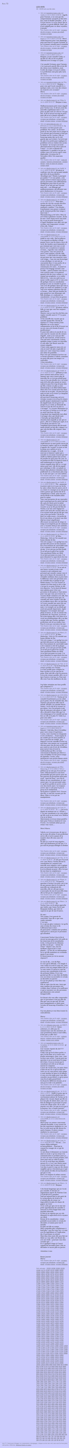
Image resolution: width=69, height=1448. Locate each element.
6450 (38, 1393)
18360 (57, 1278)
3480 (49, 1415)
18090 (43, 1281)
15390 (43, 1310)
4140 (56, 1410)
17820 (57, 1283)
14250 (52, 1321)
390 (58, 1438)
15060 (38, 1314)
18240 (47, 1280)
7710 (60, 1381)
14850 (43, 1315)
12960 (57, 1334)
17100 (57, 1291)
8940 (56, 1372)
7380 (41, 1385)
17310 (52, 1289)
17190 (43, 1291)
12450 (52, 1340)
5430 (45, 1400)
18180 (57, 1280)
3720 (49, 1414)
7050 (53, 1387)
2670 (60, 1421)
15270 (61, 1310)
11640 (61, 1348)
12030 (61, 1344)
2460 (56, 1423)
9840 (66, 1364)
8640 (64, 1374)
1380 (41, 1432)
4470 (45, 1408)
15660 (57, 1306)
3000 (49, 1419)
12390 (61, 1340)
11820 (66, 1346)
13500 (57, 1329)
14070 (52, 1323)
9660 (56, 1366)
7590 (45, 1383)
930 (65, 1434)
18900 (57, 1272)
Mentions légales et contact (23, 1445)
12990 (52, 1334)
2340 (41, 1425)
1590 (45, 1431)
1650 (38, 1431)
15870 (52, 1304)
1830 (45, 1429)
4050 (38, 1412)
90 (57, 1440)
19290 (53, 1268)
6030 (60, 1395)
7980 (56, 1380)
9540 (41, 1368)
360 (61, 1438)
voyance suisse (50, 121)
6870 (45, 1389)
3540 (41, 1415)
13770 (43, 1327)
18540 (57, 1276)
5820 (56, 1397)
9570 (38, 1368)
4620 (56, 1406)
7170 (38, 1387)
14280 (47, 1321)
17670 (52, 1285)
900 (37, 1436)
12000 (38, 1346)
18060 (47, 1281)
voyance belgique (62, 121)
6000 (64, 1395)
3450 (53, 1415)
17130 (52, 1291)
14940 (57, 1314)
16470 (43, 1298)
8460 (56, 1376)
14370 (61, 1319)
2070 (45, 1427)
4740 (41, 1406)
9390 (60, 1368)
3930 (53, 1412)
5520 (64, 1398)
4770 (38, 1406)
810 (46, 1436)
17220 (38, 1291)
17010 (43, 1293)
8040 (49, 1380)
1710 (60, 1429)
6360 (49, 1393)
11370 (38, 1351)
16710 (61, 1295)
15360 (47, 1310)
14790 (52, 1315)
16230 (52, 1300)
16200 (57, 1300)
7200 (64, 1385)
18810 (43, 1274)
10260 (61, 1361)
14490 (43, 1319)
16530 (61, 1297)
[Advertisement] (17, 20)
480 (49, 1438)
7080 (49, 1387)
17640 (57, 1285)
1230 (60, 1432)
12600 (57, 1338)
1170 (37, 1434)
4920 (49, 1404)
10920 (43, 1355)
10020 (43, 1364)
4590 (60, 1406)
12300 (47, 1342)
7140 (41, 1387)
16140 (38, 1302)
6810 (53, 1389)
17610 (61, 1285)
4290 (38, 1410)
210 (46, 1440)
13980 (38, 1325)
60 (60, 1440)
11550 (43, 1349)
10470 (57, 1359)
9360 (64, 1368)
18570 (52, 1276)
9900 (58, 1364)
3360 (64, 1415)
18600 (47, 1276)
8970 (53, 1372)
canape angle (44, 165)
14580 (57, 1317)
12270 (52, 1342)
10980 (65, 1353)
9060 (41, 1372)
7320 (49, 1385)
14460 (47, 1319)
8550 (45, 1376)
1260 (56, 1432)
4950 (45, 1404)
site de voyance (45, 32)
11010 (61, 1353)
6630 (45, 1391)
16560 (57, 1297)
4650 (53, 1406)
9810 (38, 1366)
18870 (61, 1272)
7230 (60, 1385)
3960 (49, 1412)
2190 (60, 1425)
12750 (61, 1336)
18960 (47, 1272)
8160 (64, 1378)
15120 (57, 1312)
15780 (38, 1306)
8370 (38, 1378)
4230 (45, 1410)
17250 (61, 1289)
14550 (61, 1317)
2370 (38, 1425)
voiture (42, 1040)
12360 (38, 1342)
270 (40, 1440)
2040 (49, 1427)
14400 (57, 1319)
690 (58, 1436)
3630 (60, 1414)
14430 (52, 1319)
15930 (43, 1304)
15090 (61, 1312)
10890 (47, 1355)
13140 (57, 1332)
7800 (49, 1381)
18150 (61, 1280)
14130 (43, 1323)
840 (43, 1436)
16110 (43, 1302)
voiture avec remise (52, 1040)
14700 (38, 1317)
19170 (43, 1270)
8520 (49, 1376)
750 (52, 1436)
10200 (43, 1363)
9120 (64, 1370)
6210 (38, 1395)
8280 (49, 1378)
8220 (56, 1378)
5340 (56, 1400)
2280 (49, 1425)
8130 (38, 1380)
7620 (41, 1383)
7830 (45, 1381)
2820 (41, 1421)
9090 (38, 1372)
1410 (38, 1432)
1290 (53, 1432)
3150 (60, 1417)
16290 (43, 1300)
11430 (61, 1349)
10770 (38, 1357)
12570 (61, 1338)
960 (63, 1434)
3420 (56, 1415)
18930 (52, 1272)
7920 (64, 1380)
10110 (57, 1363)
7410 (38, 1385)
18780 (47, 1274)
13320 (57, 1331)
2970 (53, 1419)
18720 (57, 1274)
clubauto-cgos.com (52, 1025)
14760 (57, 1315)
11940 (47, 1346)
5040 (64, 1402)
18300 (38, 1280)
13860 (57, 1325)
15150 (52, 1312)
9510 (45, 1368)
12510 (43, 1340)
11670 (56, 1348)
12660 (47, 1338)
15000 (47, 1314)
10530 (47, 1359)
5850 (53, 1397)
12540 (38, 1340)
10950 (38, 1355)
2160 (64, 1425)
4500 (41, 1408)
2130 (38, 1427)
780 (49, 1436)
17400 (38, 1289)
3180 (56, 1417)
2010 (53, 1427)
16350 (61, 1298)
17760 (38, 1285)
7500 (56, 1383)
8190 (60, 1378)
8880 (64, 1372)
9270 (45, 1370)
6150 (45, 1395)
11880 (56, 1346)
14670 (43, 1317)
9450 (53, 1368)
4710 (45, 1406)
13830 (61, 1325)
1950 (60, 1427)
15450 (61, 1308)
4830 (60, 1404)
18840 (38, 1274)
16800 (47, 1295)
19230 (62, 1268)
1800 (49, 1429)
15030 (43, 1314)
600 (37, 1438)
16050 (52, 1302)
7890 (38, 1381)
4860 (56, 1404)
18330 (61, 1278)
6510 (60, 1391)
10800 (61, 1355)
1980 (56, 1427)
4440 (49, 1408)
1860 (41, 1429)
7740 (56, 1381)
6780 (56, 1389)
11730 (47, 1348)
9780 (41, 1366)
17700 (47, 1285)
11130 (43, 1353)
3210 (53, 1417)
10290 (57, 1361)
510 (46, 1438)
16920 (57, 1293)
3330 (38, 1417)
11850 (61, 1346)
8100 (41, 1380)
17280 (57, 1289)
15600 (38, 1308)
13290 (61, 1331)
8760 (49, 1374)
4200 (49, 1410)
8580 (41, 1376)
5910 (45, 1397)
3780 (41, 1414)
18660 (38, 1276)
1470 (60, 1431)
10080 (61, 1363)
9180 (56, 1370)
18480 (38, 1278)
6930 (38, 1389)
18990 (43, 1272)
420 (55, 1438)
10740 (43, 1357)
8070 (45, 1380)
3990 (45, 1412)
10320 (52, 1361)
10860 (52, 1355)
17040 (38, 1293)
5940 (41, 1397)
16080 (47, 1302)
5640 (49, 1398)
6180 (41, 1395)
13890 (52, 1325)
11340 (43, 1351)
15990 (61, 1302)
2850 (38, 1421)
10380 (43, 1361)
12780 (57, 1336)
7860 (41, 1381)
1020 (56, 1434)
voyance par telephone (47, 119)
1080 (49, 1434)
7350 (45, 1385)
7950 (60, 1380)
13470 (61, 1329)
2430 (60, 1423)
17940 (38, 1283)
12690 (43, 1338)
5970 (38, 1397)
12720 (38, 1338)
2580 (41, 1423)
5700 (41, 1398)
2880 (64, 1419)
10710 (47, 1357)
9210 (53, 1370)
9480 (49, 1368)
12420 (57, 1340)
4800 (64, 1404)
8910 (60, 1372)
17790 (61, 1283)
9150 (60, 1370)
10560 (43, 1359)
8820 (41, 1374)
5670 (45, 1398)
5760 (64, 1397)
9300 (41, 1370)
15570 (43, 1308)
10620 (61, 1357)
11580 (38, 1349)
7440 (64, 1383)
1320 (49, 1432)
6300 (56, 1393)
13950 (43, 1325)
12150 (43, 1344)
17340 (47, 1289)
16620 (47, 1297)
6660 (41, 1391)
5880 (49, 1397)
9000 (49, 1372)
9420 (56, 1368)
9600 (64, 1366)
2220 (56, 1425)
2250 (53, 1425)
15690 (52, 1306)
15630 (61, 1306)
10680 (52, 1357)
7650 (38, 1383)
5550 (60, 1398)
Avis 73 (5, 4)
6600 (49, 1391)
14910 (61, 1314)
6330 (53, 1393)
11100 (47, 1353)
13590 (43, 1329)
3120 (64, 1417)
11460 (56, 1349)
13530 (52, 1329)
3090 (38, 1419)
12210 (61, 1342)
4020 (41, 1412)
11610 (65, 1348)
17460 (57, 1287)
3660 (56, 1414)
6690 (38, 1391)
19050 (61, 1270)
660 (61, 1436)
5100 (56, 1402)
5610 (53, 1398)
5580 (56, 1398)
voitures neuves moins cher (55, 1038)
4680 (49, 1406)
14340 (38, 1321)
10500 (52, 1359)
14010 (61, 1323)
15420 (38, 1310)
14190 (61, 1321)
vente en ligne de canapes (54, 163)
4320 (64, 1408)
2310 (45, 1425)
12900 (38, 1336)
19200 (38, 1270)
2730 (53, 1421)
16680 (38, 1297)
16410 (52, 1298)
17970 (61, 1281)
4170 (53, 1410)
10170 (47, 1363)
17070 (61, 1291)
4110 (60, 1410)
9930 (54, 1364)
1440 (64, 1431)
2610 (38, 1423)
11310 (47, 1351)
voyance (64, 30)
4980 (41, 1404)
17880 (47, 1283)
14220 (57, 1321)
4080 (64, 1410)
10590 (38, 1359)
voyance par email (58, 32)
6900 (41, 1389)
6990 (60, 1387)
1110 (45, 1434)
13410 (43, 1331)
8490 (53, 1376)
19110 (52, 1270)
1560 (49, 1431)
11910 (52, 1346)
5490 (38, 1400)
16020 (57, 1302)
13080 (38, 1334)
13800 (38, 1327)
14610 (52, 1317)
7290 (53, 1385)
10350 (47, 1361)
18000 (57, 1281)
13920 (47, 1325)
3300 (41, 1417)
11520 (47, 1349)
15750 (43, 1306)
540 (43, 1438)
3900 (56, 1412)
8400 (64, 1376)
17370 (43, 1289)
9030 (45, 1372)
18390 (52, 1278)
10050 (38, 1364)
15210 (43, 1312)
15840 (57, 1304)
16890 (61, 1293)
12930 (61, 1334)
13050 (43, 1334)
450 (52, 1438)
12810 (52, 1336)
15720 (47, 1306)
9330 (38, 1370)
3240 (49, 1417)
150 (52, 1440)
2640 (64, 1421)
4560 (64, 1406)
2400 (64, 1423)
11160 (38, 1353)
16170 (61, 1300)
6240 (64, 1393)
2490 (53, 1423)
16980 (47, 1293)
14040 (57, 1323)
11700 (52, 1348)
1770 (53, 1429)
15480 (57, 1308)
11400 (65, 1349)
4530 (38, 1408)
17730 (43, 1285)
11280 (52, 1351)
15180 (47, 1312)
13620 (38, 1329)
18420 (47, 1278)
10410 (38, 1361)
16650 (43, 1297)
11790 (38, 1348)
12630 (52, 1338)
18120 (38, 1281)
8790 (45, 1374)
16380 (57, 1298)
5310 (60, 1400)
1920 (64, 1427)
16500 (38, 1298)
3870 (60, 1412)
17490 (52, 1287)
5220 (41, 1402)
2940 (56, 1419)
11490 (52, 1349)
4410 (53, 1408)
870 (40, 1436)
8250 (53, 1378)
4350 (60, 1408)
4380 (56, 1408)
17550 (43, 1287)
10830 (57, 1355)
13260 (38, 1332)
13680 (57, 1327)
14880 (38, 1315)
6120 (49, 1395)
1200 (64, 1432)
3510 (45, 1415)
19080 (57, 1270)
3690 (53, 1414)
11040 (56, 1353)
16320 (38, 1300)
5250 (38, 1402)
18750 (52, 1274)
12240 (57, 1342)
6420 (41, 1393)
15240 (38, 1312)
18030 (52, 1281)
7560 (49, 1383)
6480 (64, 1391)
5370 (53, 1400)
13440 (38, 1331)
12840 (47, 1336)
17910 (43, 1283)
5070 (60, 1402)
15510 (52, 1308)
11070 (52, 1353)
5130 (53, 1402)
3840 (64, 1412)
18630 (43, 1276)
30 (62, 1440)
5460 (41, 1400)
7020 (56, 1387)
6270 (60, 1393)
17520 (47, 1287)
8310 (45, 1378)
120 (55, 1440)
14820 (47, 1315)
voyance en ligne (46, 34)
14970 (52, 1314)
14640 (47, 1317)
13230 (43, 1332)
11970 (43, 1346)
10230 (38, 1363)
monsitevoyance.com (53, 13)
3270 (45, 1417)
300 (37, 1440)
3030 (45, 1419)
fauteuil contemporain (54, 162)
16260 (47, 1300)
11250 (56, 1351)
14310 (43, 1321)
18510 (61, 1276)
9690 (53, 1366)
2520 (49, 1423)
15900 (47, 1304)
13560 (47, 1329)
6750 (60, 1389)
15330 (52, 1310)
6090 (53, 1395)
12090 (52, 1344)
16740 (57, 1295)
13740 (47, 1327)
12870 (43, 1336)
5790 (60, 1397)
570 (40, 1438)
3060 (41, 1419)
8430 (60, 1376)
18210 (52, 1280)
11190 (65, 1351)
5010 (38, 1404)
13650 (61, 1327)
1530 (53, 1431)
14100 (47, 1323)
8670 (60, 1374)
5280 (64, 1400)
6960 (64, 1387)
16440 (47, 1298)
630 (64, 1436)
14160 (38, 1323)
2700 (56, 1421)
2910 (60, 1419)
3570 (38, 1415)
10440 (61, 1359)
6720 (64, 1389)
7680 (64, 1381)
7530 (53, 1383)
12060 (57, 1344)
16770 (52, 1295)
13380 (47, 1331)
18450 (43, 1278)
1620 (41, 1431)
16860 (38, 1295)
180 (49, 1440)
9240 (49, 1370)
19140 (47, 1270)
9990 (47, 1364)
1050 (52, 1434)
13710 (52, 1327)
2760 (49, 1421)
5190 (45, 1402)
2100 (41, 1427)
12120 (47, 1344)
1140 (41, 1434)
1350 (45, 1432)
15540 (47, 1308)
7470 (60, 1383)
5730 (38, 1398)
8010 (53, 1380)
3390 (60, 1415)
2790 (45, 1421)
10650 (57, 1357)
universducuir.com (52, 124)
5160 (49, 1402)
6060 (56, 1395)
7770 (53, 1381)
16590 (52, 1297)
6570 (53, 1391)
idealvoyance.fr (51, 100)
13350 (52, 1331)
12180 (38, 1344)
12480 (47, 1340)
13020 (47, 1334)
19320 (48, 1268)
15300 (57, 1310)
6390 (45, 1393)
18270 (43, 1280)
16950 (52, 1293)
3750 (45, 1414)
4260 (41, 1410)
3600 (64, 1414)
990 (60, 1434)
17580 (38, 1287)
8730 (53, 1374)
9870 (62, 1364)
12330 (43, 1342)
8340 (41, 1378)
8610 (38, 1376)
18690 (61, 1274)
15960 (38, 1304)
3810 (38, 1414)
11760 (43, 1348)
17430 (61, 1287)
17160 (47, 1291)
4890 (53, 1404)
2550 (45, 1423)
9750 (45, 1366)
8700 (56, 1374)
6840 (49, 1389)
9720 (49, 1366)
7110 (45, 1387)
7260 (56, 1385)
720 (55, 1436)
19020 (38, 1272)
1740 (56, 1429)
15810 (61, 1304)
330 (64, 1438)
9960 (51, 1364)
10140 (52, 1363)
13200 (47, 1332)
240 (43, 1440)
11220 (61, 1351)
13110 (61, 1332)
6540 (56, 1391)
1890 (38, 1429)
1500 (56, 1431)
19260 (58, 1268)
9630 (60, 1366)
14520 (38, 1319)
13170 (52, 1332)
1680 (64, 1429)
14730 (61, 1315)
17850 (52, 1283)
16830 (43, 1295)
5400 (49, 1400)
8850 (38, 1374)
